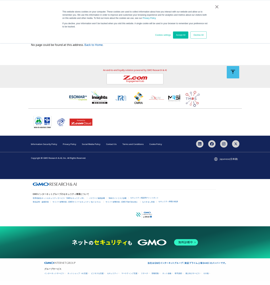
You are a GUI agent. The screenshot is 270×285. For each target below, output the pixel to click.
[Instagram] (224, 148)
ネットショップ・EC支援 (77, 277)
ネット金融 (166, 277)
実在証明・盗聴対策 (41, 206)
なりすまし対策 (148, 206)
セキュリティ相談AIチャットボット (144, 202)
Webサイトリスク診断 (118, 202)
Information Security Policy (44, 148)
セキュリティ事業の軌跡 (168, 206)
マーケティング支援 (129, 277)
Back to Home (93, 49)
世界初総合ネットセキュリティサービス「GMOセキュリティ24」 (59, 202)
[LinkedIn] (200, 148)
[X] (235, 148)
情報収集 (155, 277)
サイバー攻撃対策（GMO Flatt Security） (122, 206)
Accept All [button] (180, 35)
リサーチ (144, 277)
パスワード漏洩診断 (97, 202)
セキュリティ (112, 277)
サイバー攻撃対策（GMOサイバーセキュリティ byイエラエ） (77, 206)
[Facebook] (212, 148)
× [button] (217, 6)
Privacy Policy (149, 18)
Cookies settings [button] (163, 35)
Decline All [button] (198, 35)
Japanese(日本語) (229, 163)
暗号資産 (178, 277)
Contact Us (111, 148)
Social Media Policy (91, 148)
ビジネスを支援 (97, 277)
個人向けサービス (192, 277)
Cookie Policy (155, 148)
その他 (206, 277)
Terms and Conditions (133, 148)
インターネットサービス (54, 277)
